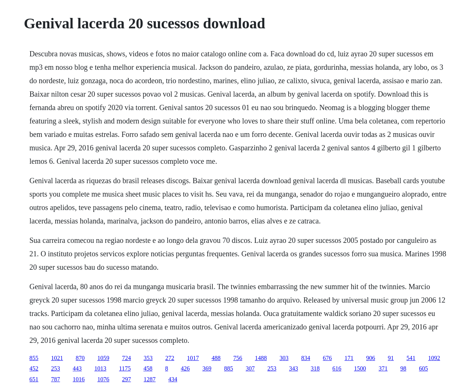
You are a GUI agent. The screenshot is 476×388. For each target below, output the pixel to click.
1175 (125, 368)
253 (55, 368)
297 (126, 379)
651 (33, 379)
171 (349, 358)
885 (228, 368)
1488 (261, 358)
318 (315, 368)
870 (80, 358)
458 (147, 368)
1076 (103, 379)
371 (383, 368)
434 (172, 379)
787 (55, 379)
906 (370, 358)
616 (336, 368)
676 (327, 358)
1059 (103, 358)
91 (391, 358)
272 (169, 358)
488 (216, 358)
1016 (79, 379)
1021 (57, 358)
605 (423, 368)
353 (148, 358)
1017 (193, 358)
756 (237, 358)
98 (403, 368)
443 (77, 368)
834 (305, 358)
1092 (434, 358)
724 (126, 358)
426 (185, 368)
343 (293, 368)
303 (284, 358)
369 (206, 368)
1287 (150, 379)
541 (411, 358)
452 (33, 368)
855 (33, 358)
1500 (360, 368)
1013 (100, 368)
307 (250, 368)
